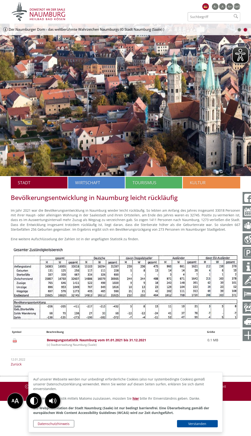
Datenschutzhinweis (54, 423)
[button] (52, 401)
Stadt (24, 182)
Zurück (16, 364)
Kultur (198, 182)
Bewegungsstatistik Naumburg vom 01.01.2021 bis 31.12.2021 (96, 340)
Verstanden (197, 423)
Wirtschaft (87, 182)
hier (136, 398)
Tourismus (144, 182)
